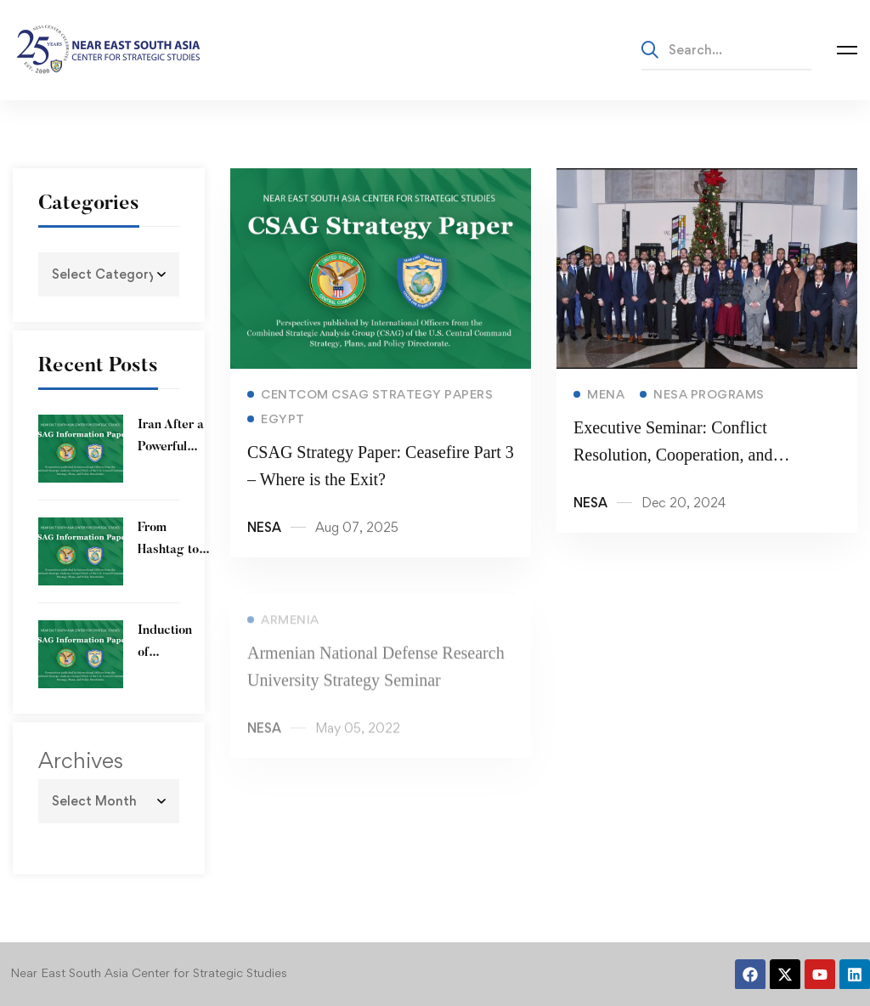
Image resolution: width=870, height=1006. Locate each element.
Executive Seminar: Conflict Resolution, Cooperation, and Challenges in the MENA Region (685, 458)
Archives (80, 760)
